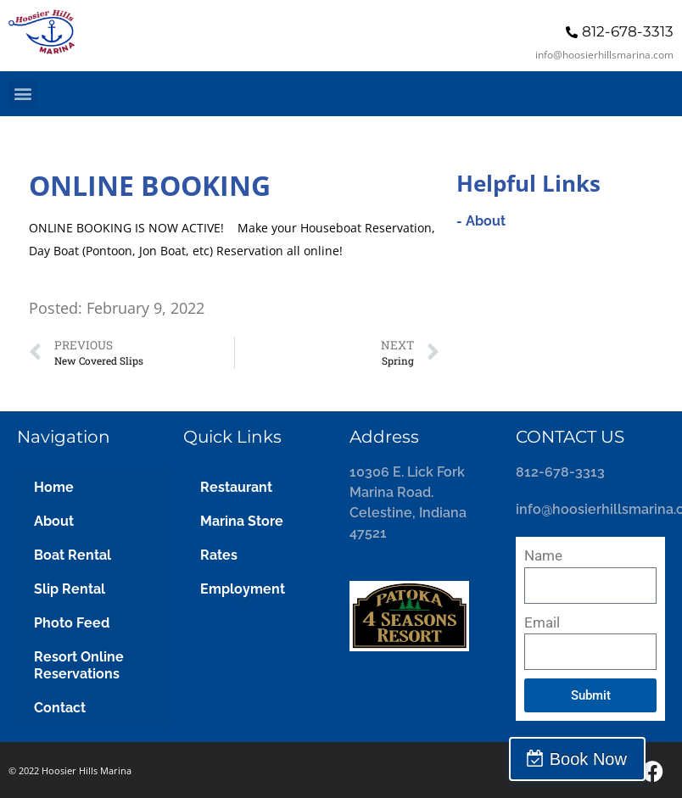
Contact (60, 708)
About (54, 521)
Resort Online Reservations (79, 665)
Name (543, 555)
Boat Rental (72, 555)
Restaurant (236, 487)
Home (54, 487)
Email (542, 622)
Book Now (607, 759)
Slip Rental (69, 589)
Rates (219, 555)
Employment (242, 589)
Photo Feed (71, 623)
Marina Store (241, 521)
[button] (22, 94)
